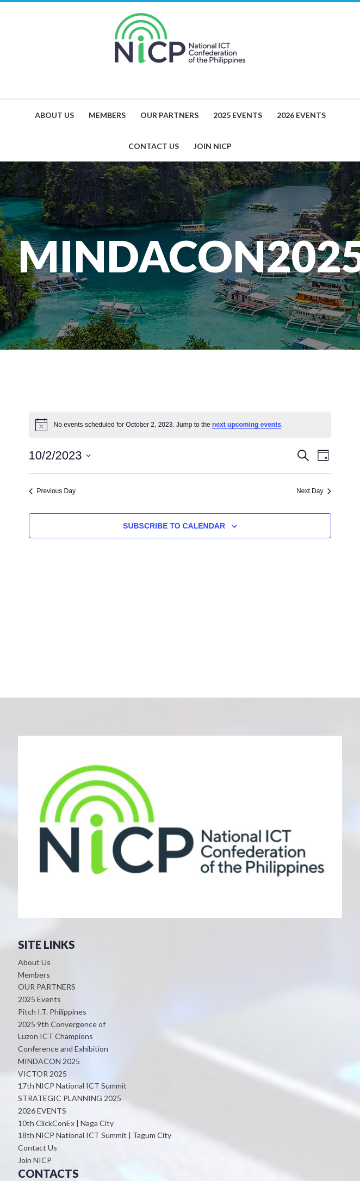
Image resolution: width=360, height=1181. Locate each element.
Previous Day (52, 491)
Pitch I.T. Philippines (52, 1011)
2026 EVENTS (42, 1110)
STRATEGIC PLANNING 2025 (69, 1098)
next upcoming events (246, 424)
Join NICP (35, 1160)
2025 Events (39, 999)
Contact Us (37, 1147)
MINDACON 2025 (49, 1061)
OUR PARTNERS (47, 986)
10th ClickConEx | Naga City (66, 1123)
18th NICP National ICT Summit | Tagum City (94, 1135)
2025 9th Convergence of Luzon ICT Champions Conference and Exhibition (63, 1037)
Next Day (313, 491)
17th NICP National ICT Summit (72, 1085)
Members (34, 974)
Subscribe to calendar (174, 525)
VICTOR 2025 (42, 1073)
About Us (34, 962)
